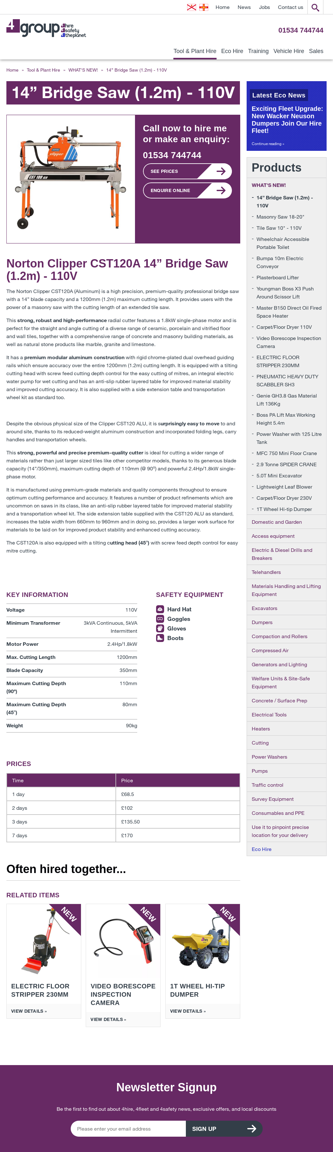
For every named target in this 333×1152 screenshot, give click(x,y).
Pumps (260, 771)
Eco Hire (232, 51)
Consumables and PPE (278, 813)
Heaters (261, 728)
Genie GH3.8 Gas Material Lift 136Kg (287, 399)
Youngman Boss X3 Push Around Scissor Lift (285, 292)
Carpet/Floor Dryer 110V (284, 327)
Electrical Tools (269, 714)
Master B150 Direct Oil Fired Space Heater (289, 312)
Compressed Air (270, 650)
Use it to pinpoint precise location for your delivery (280, 831)
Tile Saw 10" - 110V (279, 228)
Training (258, 51)
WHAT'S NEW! (83, 70)
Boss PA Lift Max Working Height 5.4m (286, 419)
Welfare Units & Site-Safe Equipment (281, 682)
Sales (316, 51)
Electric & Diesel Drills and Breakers (282, 554)
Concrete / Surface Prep (279, 700)
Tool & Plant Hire (194, 51)
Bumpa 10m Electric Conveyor (280, 262)
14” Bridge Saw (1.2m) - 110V (285, 201)
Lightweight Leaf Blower (284, 486)
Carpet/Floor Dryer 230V (284, 498)
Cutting (260, 742)
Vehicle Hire (289, 51)
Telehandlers (266, 572)
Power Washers (269, 757)
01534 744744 (300, 30)
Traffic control (267, 785)
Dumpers (262, 622)
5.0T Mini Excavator (279, 475)
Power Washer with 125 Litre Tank (289, 438)
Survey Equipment (273, 799)
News (244, 7)
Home (223, 7)
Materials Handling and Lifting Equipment (286, 590)
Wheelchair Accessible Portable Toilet (283, 243)
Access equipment (273, 536)
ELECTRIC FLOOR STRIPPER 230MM (278, 361)
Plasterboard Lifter (278, 277)
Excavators (264, 608)
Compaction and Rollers (279, 636)
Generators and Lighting (279, 664)
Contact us (290, 7)
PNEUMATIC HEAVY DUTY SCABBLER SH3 (287, 380)
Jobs (264, 7)
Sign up (204, 1128)
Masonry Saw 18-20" (281, 216)
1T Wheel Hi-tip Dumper (284, 509)
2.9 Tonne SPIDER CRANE (287, 464)
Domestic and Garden (277, 522)
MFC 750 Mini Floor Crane (287, 453)
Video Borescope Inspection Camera (289, 342)
